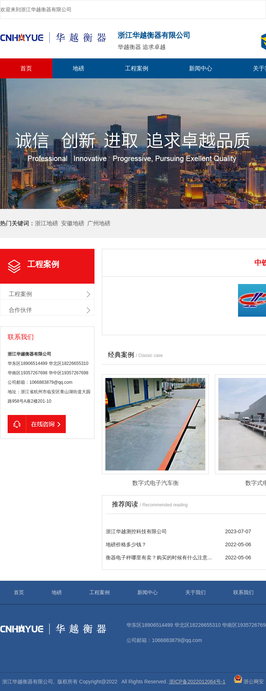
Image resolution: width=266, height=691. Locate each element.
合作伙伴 (20, 310)
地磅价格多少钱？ (126, 544)
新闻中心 (200, 68)
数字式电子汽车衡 (155, 483)
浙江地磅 (46, 223)
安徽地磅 (72, 223)
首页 (26, 68)
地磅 (78, 68)
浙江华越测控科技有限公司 (136, 531)
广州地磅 (98, 223)
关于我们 (195, 592)
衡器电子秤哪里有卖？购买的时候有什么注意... (159, 557)
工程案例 (136, 68)
